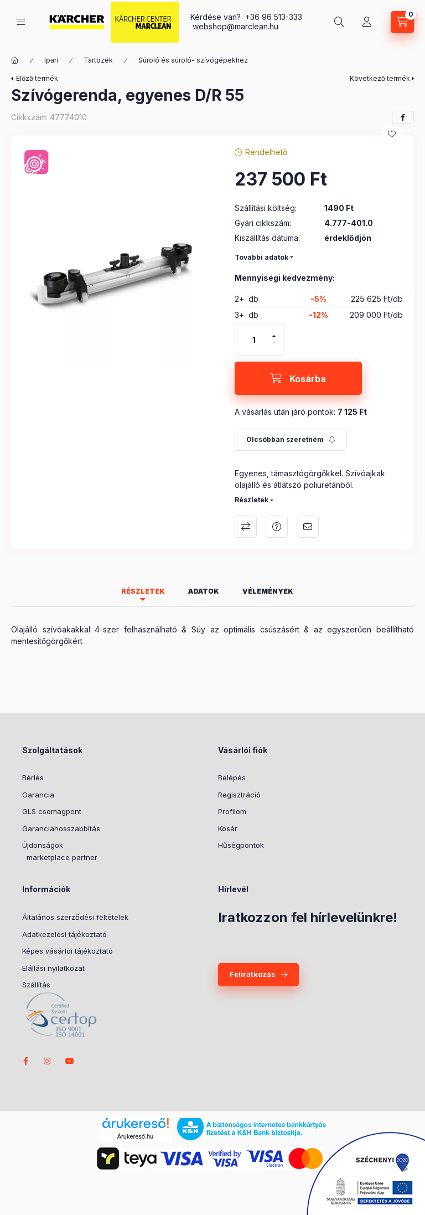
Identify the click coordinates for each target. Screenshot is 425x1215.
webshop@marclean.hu (235, 26)
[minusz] (273, 342)
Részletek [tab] (143, 591)
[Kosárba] (298, 378)
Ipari (51, 60)
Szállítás (36, 984)
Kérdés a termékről (277, 527)
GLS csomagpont (51, 811)
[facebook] (403, 117)
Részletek (251, 500)
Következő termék (380, 78)
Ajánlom (308, 527)
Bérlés (33, 777)
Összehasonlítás (246, 527)
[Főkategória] (15, 60)
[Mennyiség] (254, 339)
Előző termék (37, 78)
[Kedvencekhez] (392, 134)
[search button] (339, 22)
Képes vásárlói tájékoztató (67, 950)
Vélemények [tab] (267, 591)
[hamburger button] (21, 22)
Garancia (38, 794)
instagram (48, 1061)
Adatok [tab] (203, 591)
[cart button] (402, 22)
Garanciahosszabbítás (61, 828)
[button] (117, 273)
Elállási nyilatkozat (53, 968)
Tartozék (98, 60)
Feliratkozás (253, 974)
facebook (25, 1061)
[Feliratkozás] (291, 440)
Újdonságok (42, 845)
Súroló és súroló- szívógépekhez (193, 60)
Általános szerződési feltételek (75, 917)
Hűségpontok (241, 845)
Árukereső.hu (135, 1136)
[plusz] (273, 336)
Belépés (232, 777)
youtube (70, 1061)
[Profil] (367, 22)
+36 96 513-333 (273, 17)
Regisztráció (239, 794)
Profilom (232, 811)
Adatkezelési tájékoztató (64, 934)
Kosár (227, 828)
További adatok (261, 257)
